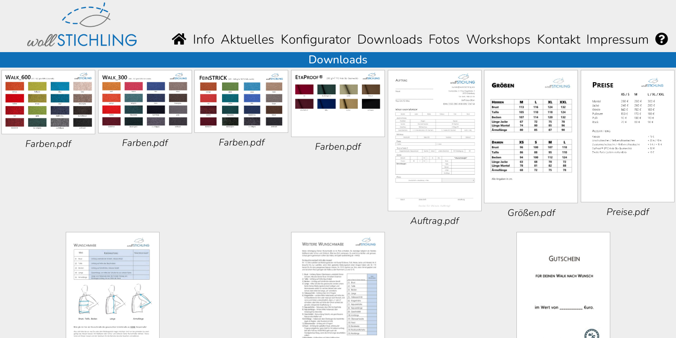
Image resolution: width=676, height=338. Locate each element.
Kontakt (558, 39)
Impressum (617, 39)
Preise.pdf (628, 212)
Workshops (498, 39)
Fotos (444, 39)
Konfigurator (316, 39)
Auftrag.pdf (434, 221)
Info (204, 39)
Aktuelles (247, 39)
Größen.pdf (531, 213)
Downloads (389, 39)
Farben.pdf (48, 144)
